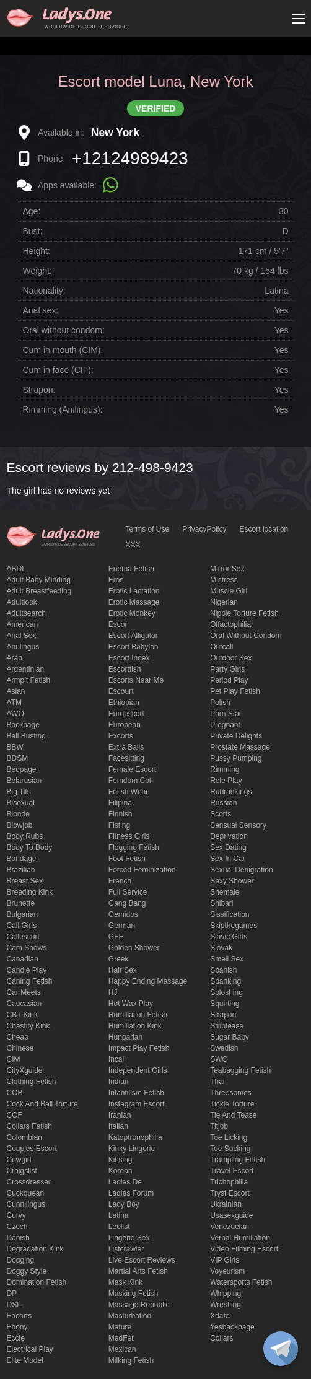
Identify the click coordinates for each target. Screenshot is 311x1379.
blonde (18, 814)
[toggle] (280, 1348)
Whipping (225, 1293)
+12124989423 (130, 158)
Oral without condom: (64, 330)
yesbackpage (232, 1327)
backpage (23, 724)
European (124, 724)
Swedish (224, 1048)
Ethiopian (123, 702)
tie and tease (233, 1115)
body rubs (25, 836)
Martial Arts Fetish (138, 1271)
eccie (16, 1338)
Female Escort (132, 769)
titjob (219, 1126)
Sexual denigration (241, 869)
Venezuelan (229, 1226)
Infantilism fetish (136, 1092)
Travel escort (231, 1171)
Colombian (24, 1137)
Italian (118, 1126)
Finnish (120, 814)
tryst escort (230, 1193)
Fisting (119, 825)
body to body (30, 847)
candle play (27, 970)
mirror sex (227, 568)
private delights (236, 736)
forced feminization (142, 869)
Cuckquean (26, 1193)
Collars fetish (29, 1126)
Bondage (22, 858)
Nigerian (224, 602)
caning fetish (30, 981)
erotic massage (134, 602)
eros (116, 580)
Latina (118, 1215)
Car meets (24, 992)
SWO (219, 1059)
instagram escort (136, 1104)
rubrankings (231, 791)
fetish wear (128, 791)
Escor (118, 624)
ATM (14, 702)
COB (15, 1092)
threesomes (231, 1092)
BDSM (17, 758)
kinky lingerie (131, 1148)
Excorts (120, 736)
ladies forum (131, 1193)
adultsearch (26, 613)
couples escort (32, 1148)
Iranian (119, 1115)
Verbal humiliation (240, 1237)
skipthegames (233, 925)
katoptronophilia (135, 1137)
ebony (17, 1327)
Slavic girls (228, 936)
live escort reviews (141, 1260)
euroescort (126, 713)
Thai (217, 1081)
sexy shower (232, 881)
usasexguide (231, 1215)
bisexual (21, 803)
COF (14, 1115)
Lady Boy (123, 1204)
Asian (16, 691)
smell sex (226, 959)
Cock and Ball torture (42, 1104)
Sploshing (226, 992)
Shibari (221, 903)
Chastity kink (28, 1026)
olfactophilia (230, 624)
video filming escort (244, 1249)
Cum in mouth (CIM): (63, 350)
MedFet (121, 1338)
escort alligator (133, 635)
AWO (15, 713)
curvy (16, 1215)
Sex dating (228, 847)
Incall (117, 1059)
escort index (129, 658)
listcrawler (126, 1249)
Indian (118, 1081)
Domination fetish (37, 1282)
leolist (119, 1226)
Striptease (226, 1026)
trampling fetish (237, 1159)
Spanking (225, 981)
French (119, 881)
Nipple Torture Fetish (244, 613)
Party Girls (227, 669)
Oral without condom (245, 635)
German (121, 925)
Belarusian (24, 780)
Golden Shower (134, 947)
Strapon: (39, 390)
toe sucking (230, 1148)
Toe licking (228, 1137)
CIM (13, 1059)
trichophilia (229, 1182)
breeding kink (30, 892)
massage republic (139, 1304)
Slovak (221, 947)
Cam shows (27, 947)
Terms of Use (148, 529)
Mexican (122, 1349)
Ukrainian (226, 1204)
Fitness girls (129, 836)
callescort (23, 936)
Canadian (22, 959)
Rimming (224, 769)
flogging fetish (133, 847)
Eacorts (19, 1315)
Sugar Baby (229, 1037)
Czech (17, 1226)
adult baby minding (39, 580)
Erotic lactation (134, 591)
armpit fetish (29, 680)
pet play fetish (235, 691)
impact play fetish (139, 1048)
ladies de (125, 1182)
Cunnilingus (26, 1204)
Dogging (21, 1260)
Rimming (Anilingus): (63, 409)
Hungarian (125, 1037)
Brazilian (21, 869)
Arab (14, 658)
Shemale (224, 892)
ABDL (16, 568)
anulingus (23, 646)
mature (119, 1327)
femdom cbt (129, 780)
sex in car (227, 858)
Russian (223, 803)
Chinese (20, 1048)
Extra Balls (126, 747)
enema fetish (131, 568)
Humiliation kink (135, 1026)
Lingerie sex (129, 1237)
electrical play (30, 1349)
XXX (133, 544)
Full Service (127, 892)
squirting (224, 1003)
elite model (25, 1360)
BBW (15, 747)
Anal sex (22, 635)
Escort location (264, 529)
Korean (120, 1171)
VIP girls (224, 1260)
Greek (118, 959)
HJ (113, 992)
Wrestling (225, 1304)
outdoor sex (231, 658)
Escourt (121, 691)
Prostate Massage (240, 747)
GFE (116, 936)
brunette (21, 903)
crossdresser (29, 1182)
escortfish (124, 669)
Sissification (229, 914)
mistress (224, 580)
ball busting (26, 736)
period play (229, 680)
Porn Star (226, 713)
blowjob (20, 825)
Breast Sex (25, 881)
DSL (14, 1304)
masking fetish (133, 1293)
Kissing (120, 1159)
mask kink (125, 1282)
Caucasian (24, 1003)
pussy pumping (235, 758)
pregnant (225, 724)
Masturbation (129, 1315)
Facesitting (126, 758)
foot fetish (127, 858)
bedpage (22, 769)
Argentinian (26, 669)
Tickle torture (232, 1104)
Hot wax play (130, 1003)
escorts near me (136, 680)
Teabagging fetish (240, 1070)
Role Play (226, 780)
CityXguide (25, 1070)
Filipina (120, 803)
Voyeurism (227, 1271)
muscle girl (228, 591)
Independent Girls (137, 1070)
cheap (17, 1037)
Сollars (221, 1338)
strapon (223, 1014)
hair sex (122, 970)
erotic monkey (132, 613)
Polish (220, 702)
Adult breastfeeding (39, 591)
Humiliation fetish (137, 1014)
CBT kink (22, 1014)
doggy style (27, 1271)
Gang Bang (127, 903)
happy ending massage (147, 981)
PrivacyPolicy (204, 529)
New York (115, 132)
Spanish (223, 970)
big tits (19, 791)
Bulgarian (22, 914)
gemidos (123, 914)
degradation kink (35, 1249)
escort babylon (133, 646)
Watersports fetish (241, 1282)
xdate (219, 1315)
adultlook (22, 602)
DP (12, 1293)
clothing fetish (31, 1081)
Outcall (221, 646)
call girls (22, 925)
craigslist (22, 1171)
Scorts (220, 814)
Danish (18, 1237)
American (22, 624)
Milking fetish (131, 1360)
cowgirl (19, 1159)
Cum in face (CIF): (58, 370)
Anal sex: (41, 310)
